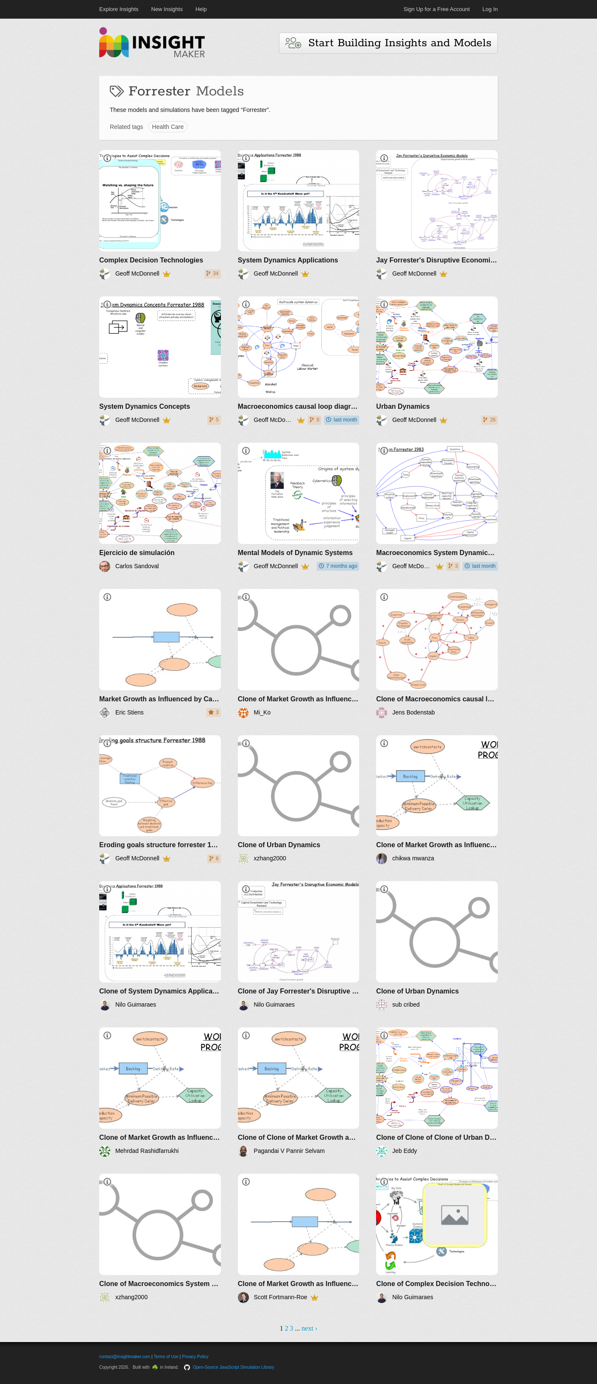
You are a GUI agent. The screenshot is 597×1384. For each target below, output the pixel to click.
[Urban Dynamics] (437, 361)
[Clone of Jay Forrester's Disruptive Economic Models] (299, 945)
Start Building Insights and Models (388, 43)
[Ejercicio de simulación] (160, 507)
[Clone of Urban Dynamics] (299, 800)
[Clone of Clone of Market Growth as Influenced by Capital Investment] (299, 1092)
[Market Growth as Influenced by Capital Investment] (160, 653)
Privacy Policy (195, 1356)
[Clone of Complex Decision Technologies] (437, 1238)
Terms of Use (166, 1356)
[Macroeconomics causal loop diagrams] (299, 361)
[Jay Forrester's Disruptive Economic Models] (437, 214)
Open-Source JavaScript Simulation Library (233, 1367)
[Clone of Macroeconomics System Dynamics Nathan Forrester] (160, 1238)
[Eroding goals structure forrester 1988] (160, 800)
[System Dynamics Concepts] (160, 361)
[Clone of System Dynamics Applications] (160, 945)
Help (201, 9)
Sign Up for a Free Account (437, 9)
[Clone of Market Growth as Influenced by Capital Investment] (299, 653)
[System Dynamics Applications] (299, 214)
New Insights (167, 9)
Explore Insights (119, 9)
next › (309, 1328)
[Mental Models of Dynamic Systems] (299, 507)
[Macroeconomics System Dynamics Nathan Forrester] (437, 507)
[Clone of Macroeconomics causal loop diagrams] (437, 653)
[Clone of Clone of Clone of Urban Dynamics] (437, 1092)
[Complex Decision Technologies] (160, 214)
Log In (490, 9)
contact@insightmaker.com (124, 1356)
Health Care (168, 126)
